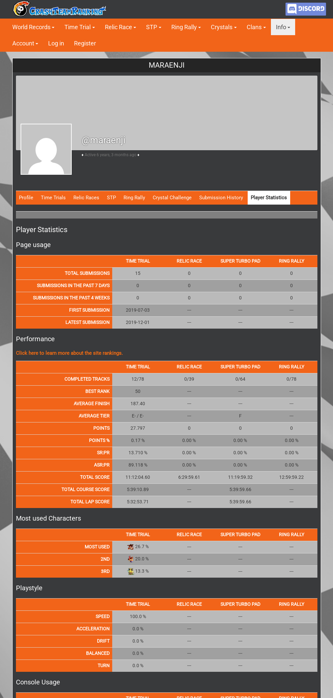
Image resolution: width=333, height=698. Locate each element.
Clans (254, 27)
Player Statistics (269, 198)
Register (85, 43)
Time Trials (53, 198)
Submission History (221, 198)
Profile (26, 198)
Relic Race (118, 27)
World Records (31, 27)
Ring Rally (184, 27)
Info (281, 27)
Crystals (221, 27)
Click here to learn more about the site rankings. (69, 353)
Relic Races (86, 198)
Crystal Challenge (172, 198)
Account (23, 43)
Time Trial (77, 27)
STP (151, 27)
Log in (56, 43)
